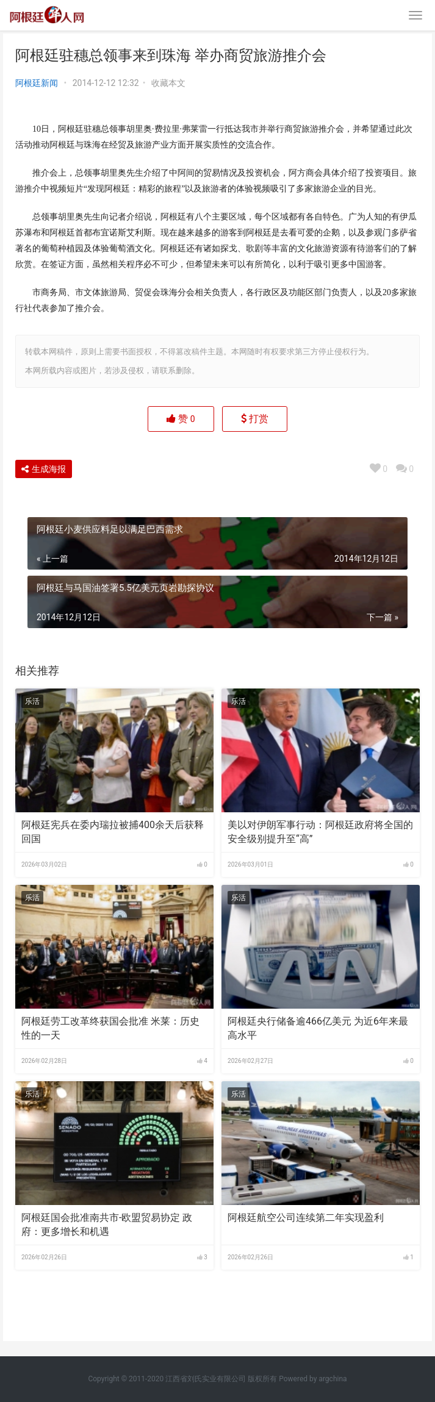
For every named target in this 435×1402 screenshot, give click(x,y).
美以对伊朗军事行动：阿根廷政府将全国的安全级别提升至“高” (320, 831)
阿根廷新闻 (36, 83)
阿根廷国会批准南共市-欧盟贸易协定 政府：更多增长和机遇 (106, 1224)
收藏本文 (168, 83)
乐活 (32, 701)
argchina (332, 1379)
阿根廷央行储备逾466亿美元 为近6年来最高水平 (318, 1027)
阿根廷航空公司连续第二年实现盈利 (306, 1217)
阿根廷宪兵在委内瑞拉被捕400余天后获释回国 (112, 831)
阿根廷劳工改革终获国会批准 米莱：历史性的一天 (110, 1027)
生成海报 (43, 469)
